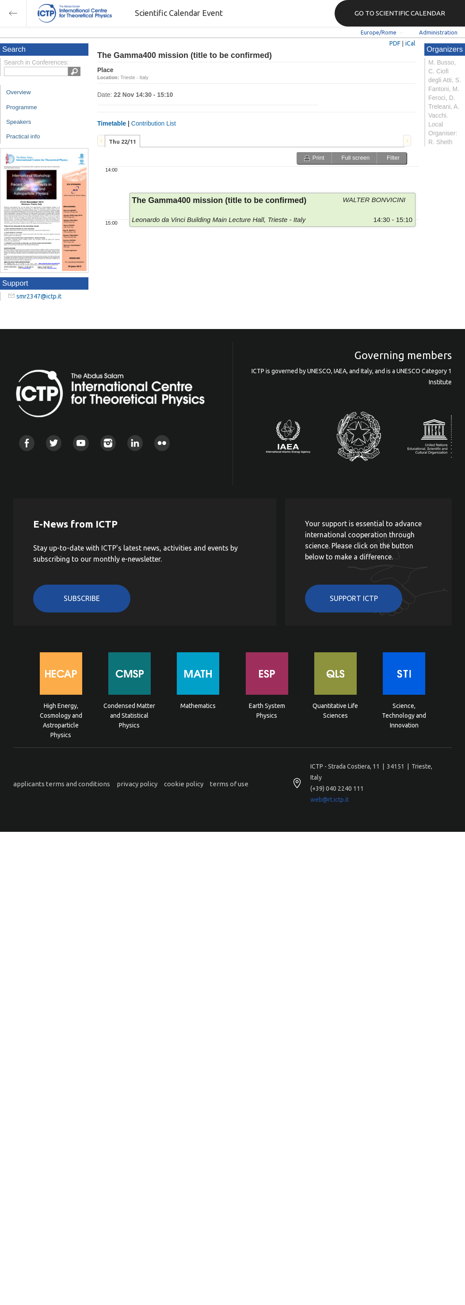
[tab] (122, 141)
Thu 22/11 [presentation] (122, 141)
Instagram (108, 443)
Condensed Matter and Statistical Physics (129, 714)
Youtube (80, 443)
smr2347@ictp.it (38, 296)
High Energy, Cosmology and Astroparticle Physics (61, 714)
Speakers (18, 122)
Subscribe (82, 598)
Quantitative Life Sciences (335, 710)
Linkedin (135, 443)
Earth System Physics (267, 710)
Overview (18, 92)
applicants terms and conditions (61, 784)
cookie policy (183, 784)
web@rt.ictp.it (329, 799)
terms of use (229, 784)
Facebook (26, 443)
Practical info (23, 136)
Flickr (162, 443)
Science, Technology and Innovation (404, 714)
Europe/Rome (378, 32)
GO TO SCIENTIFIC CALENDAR (399, 13)
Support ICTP (354, 598)
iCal (410, 43)
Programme (21, 107)
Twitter (53, 443)
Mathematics (198, 705)
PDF (394, 43)
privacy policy (137, 784)
